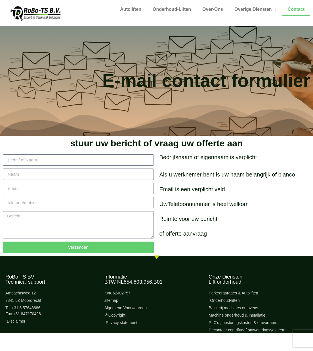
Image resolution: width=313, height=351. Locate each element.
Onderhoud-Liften (172, 9)
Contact (295, 9)
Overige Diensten (255, 9)
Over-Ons (212, 9)
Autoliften (130, 9)
